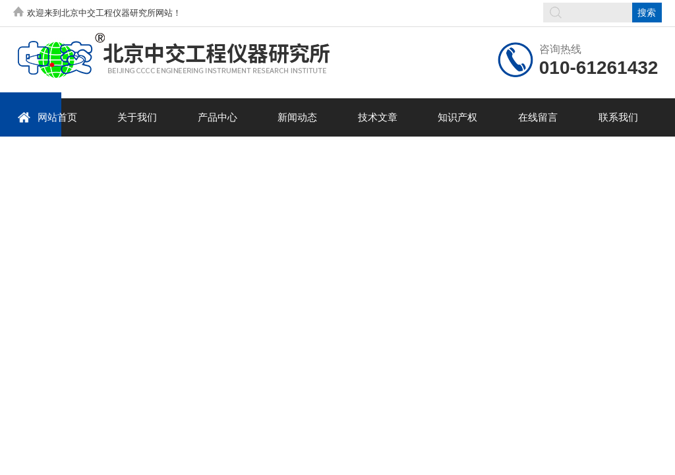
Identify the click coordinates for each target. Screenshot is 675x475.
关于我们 (137, 117)
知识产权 (457, 117)
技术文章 (377, 117)
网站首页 (47, 117)
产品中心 (217, 117)
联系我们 (618, 117)
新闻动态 (297, 117)
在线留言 (538, 117)
